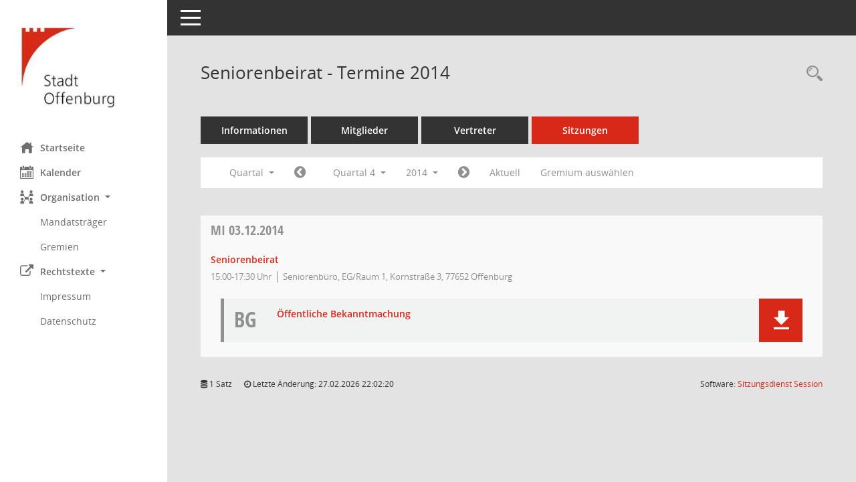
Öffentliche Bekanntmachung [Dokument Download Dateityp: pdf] (344, 314)
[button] (83, 197)
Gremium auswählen (587, 172)
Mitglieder (364, 130)
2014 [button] (422, 172)
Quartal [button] (251, 172)
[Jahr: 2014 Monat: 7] (300, 173)
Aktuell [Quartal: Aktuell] (505, 172)
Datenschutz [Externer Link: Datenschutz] (68, 321)
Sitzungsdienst (780, 384)
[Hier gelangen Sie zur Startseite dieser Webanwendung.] (83, 65)
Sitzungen (585, 130)
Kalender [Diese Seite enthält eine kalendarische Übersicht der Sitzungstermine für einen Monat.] (50, 172)
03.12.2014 (247, 230)
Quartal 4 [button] (359, 172)
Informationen (254, 130)
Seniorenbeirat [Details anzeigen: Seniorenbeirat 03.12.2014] (245, 259)
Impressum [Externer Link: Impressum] (65, 296)
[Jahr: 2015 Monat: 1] (463, 173)
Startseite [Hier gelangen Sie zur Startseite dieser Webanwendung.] (52, 147)
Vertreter (475, 130)
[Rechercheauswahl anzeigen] (811, 74)
